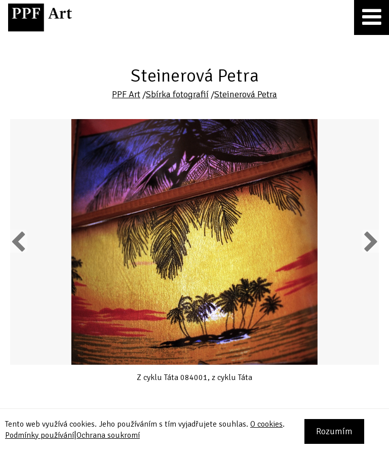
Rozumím (334, 431)
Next (370, 241)
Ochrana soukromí (108, 435)
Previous (18, 241)
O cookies (266, 424)
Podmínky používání (39, 435)
